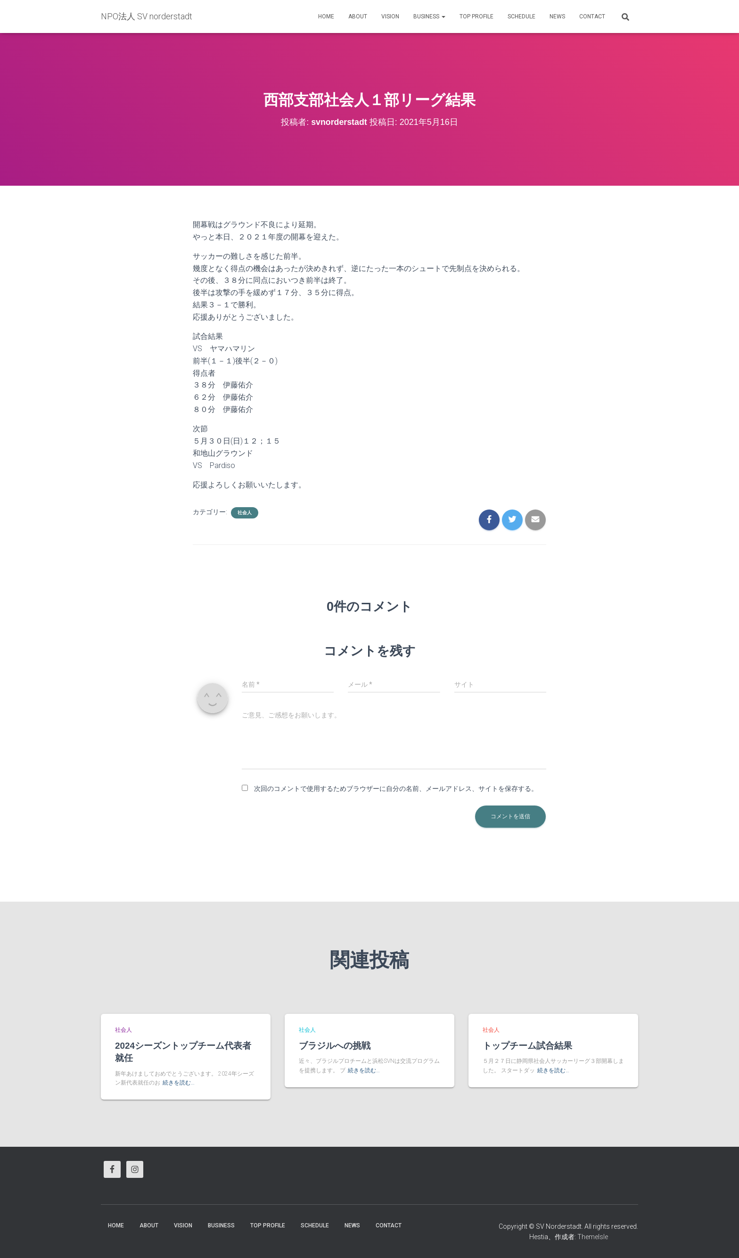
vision (390, 16)
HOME (326, 16)
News (557, 16)
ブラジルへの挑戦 (334, 1046)
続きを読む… (179, 1083)
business (429, 16)
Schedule (521, 16)
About (357, 16)
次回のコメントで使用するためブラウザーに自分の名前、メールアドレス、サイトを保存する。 (396, 788)
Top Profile (476, 16)
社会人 (245, 512)
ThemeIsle (592, 1237)
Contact (592, 16)
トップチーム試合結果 (527, 1046)
